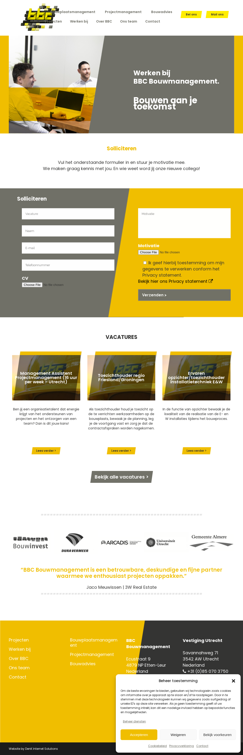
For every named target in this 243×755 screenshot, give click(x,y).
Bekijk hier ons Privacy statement (175, 308)
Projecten (19, 640)
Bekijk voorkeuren (217, 735)
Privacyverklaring (181, 746)
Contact (202, 746)
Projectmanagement (123, 11)
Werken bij (20, 649)
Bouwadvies (161, 11)
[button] (233, 681)
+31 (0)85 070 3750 (205, 671)
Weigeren (178, 735)
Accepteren (139, 735)
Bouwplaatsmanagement (72, 11)
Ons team (19, 667)
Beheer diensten (134, 721)
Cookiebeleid (157, 746)
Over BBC (18, 658)
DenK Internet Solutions (41, 749)
